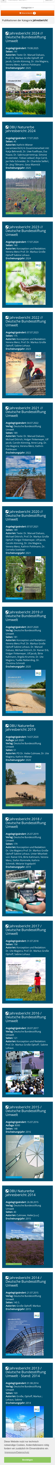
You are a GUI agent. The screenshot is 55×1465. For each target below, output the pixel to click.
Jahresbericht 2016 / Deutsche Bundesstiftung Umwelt (26, 1017)
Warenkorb (27, 13)
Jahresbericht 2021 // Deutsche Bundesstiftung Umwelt (26, 411)
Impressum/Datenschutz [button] (17, 1452)
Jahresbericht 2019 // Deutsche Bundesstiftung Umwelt (26, 616)
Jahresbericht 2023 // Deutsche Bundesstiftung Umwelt (26, 230)
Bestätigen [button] (27, 1460)
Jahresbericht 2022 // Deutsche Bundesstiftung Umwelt (26, 321)
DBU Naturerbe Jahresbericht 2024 (21, 129)
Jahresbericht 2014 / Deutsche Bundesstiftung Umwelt (26, 1281)
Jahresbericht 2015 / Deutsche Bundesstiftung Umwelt (26, 1111)
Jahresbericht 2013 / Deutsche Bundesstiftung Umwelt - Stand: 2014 (26, 1372)
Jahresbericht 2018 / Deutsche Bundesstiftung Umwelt (26, 822)
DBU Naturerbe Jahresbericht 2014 (21, 1192)
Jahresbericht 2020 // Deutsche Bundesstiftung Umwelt (26, 515)
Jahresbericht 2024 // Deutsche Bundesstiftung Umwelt (26, 37)
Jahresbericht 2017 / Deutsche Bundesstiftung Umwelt (26, 930)
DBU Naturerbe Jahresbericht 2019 (21, 727)
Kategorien (27, 7)
